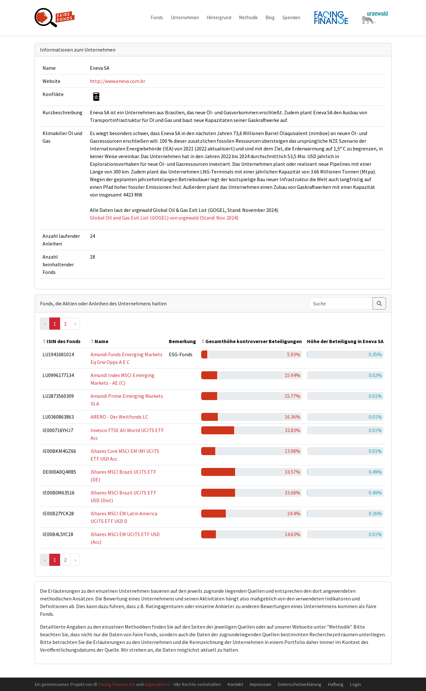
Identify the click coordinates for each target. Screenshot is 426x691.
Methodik (248, 17)
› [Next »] (75, 323)
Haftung (335, 684)
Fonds (157, 17)
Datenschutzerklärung (299, 684)
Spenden (291, 17)
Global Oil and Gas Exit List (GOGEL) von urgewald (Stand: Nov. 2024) (164, 217)
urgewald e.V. (157, 684)
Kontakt (235, 684)
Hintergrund (219, 17)
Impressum (260, 684)
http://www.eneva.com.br (117, 81)
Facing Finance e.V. (117, 684)
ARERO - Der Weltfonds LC (119, 417)
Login (355, 684)
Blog (270, 17)
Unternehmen (185, 17)
